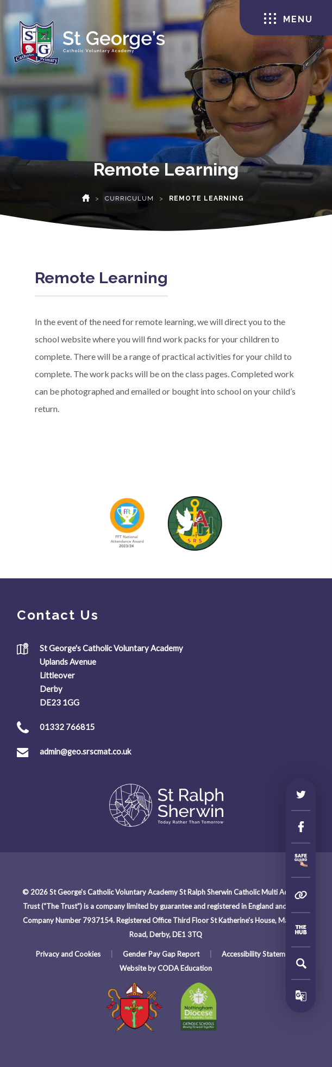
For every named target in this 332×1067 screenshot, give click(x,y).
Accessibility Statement (259, 954)
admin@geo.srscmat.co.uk (85, 751)
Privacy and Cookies (68, 954)
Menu (288, 18)
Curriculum (129, 198)
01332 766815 (67, 727)
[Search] (301, 963)
